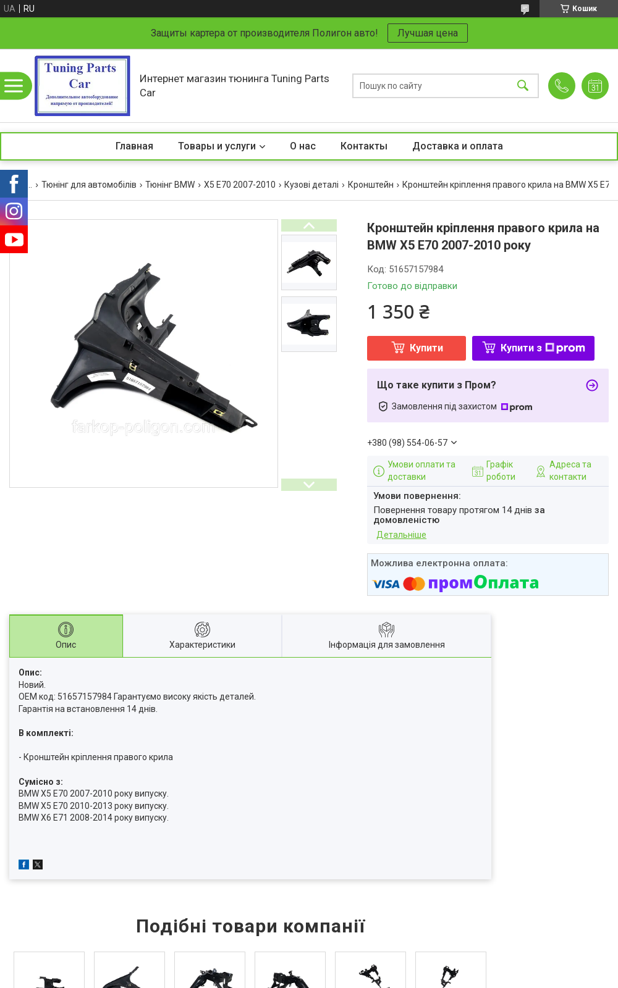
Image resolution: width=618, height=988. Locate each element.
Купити (426, 348)
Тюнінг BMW (170, 185)
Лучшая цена (427, 33)
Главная (134, 146)
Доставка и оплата (457, 146)
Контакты (364, 146)
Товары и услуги (217, 146)
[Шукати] (523, 85)
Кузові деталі (311, 185)
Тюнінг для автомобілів (89, 185)
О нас (303, 146)
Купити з (543, 348)
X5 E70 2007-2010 (240, 185)
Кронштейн (371, 185)
